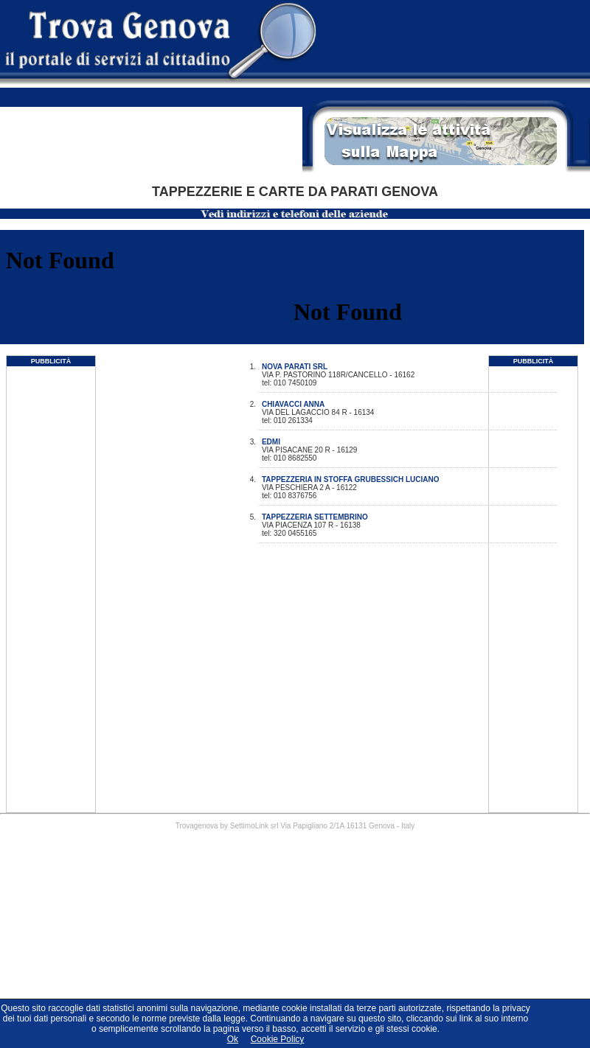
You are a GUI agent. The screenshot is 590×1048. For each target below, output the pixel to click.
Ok (232, 1039)
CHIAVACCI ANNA (293, 404)
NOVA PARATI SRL (294, 367)
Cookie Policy (278, 1039)
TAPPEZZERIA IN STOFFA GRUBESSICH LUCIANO (351, 479)
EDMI (271, 442)
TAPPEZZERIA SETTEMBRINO (315, 517)
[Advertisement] (51, 591)
